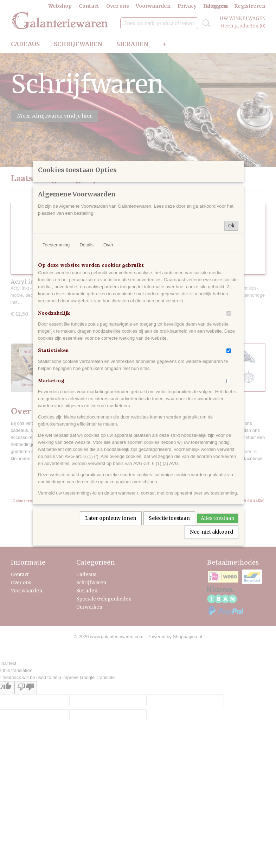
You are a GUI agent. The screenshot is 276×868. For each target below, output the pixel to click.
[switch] (228, 374)
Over (108, 305)
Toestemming (56, 305)
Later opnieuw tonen (110, 578)
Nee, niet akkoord (211, 592)
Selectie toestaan (169, 578)
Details (86, 305)
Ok (231, 286)
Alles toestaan (218, 578)
